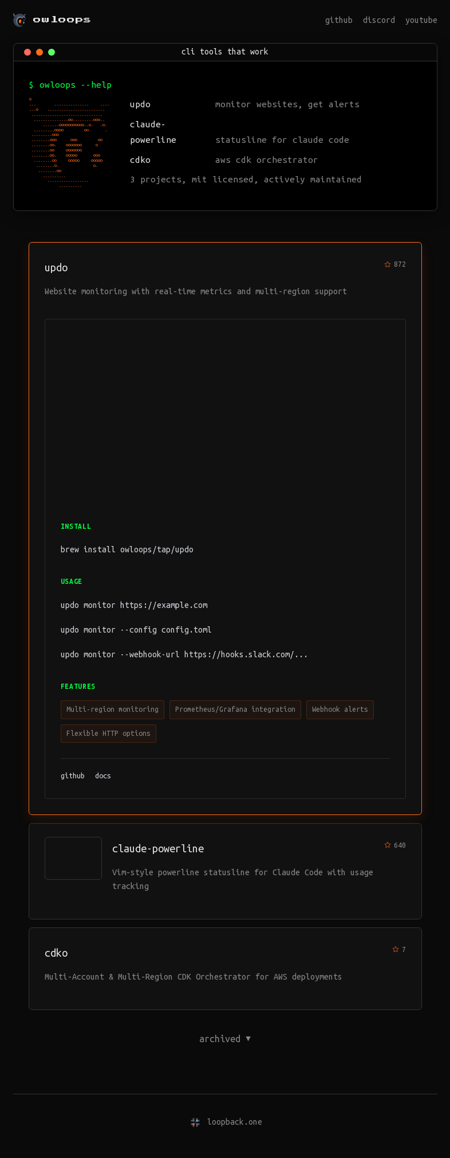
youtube (421, 20)
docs (103, 775)
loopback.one (234, 1121)
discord (379, 20)
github (339, 20)
